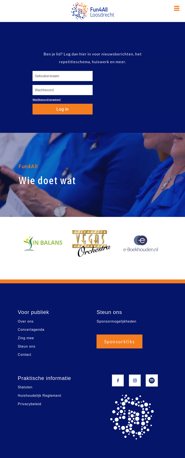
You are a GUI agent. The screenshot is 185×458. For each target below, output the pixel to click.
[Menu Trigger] (176, 7)
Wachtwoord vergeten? (47, 99)
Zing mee (26, 338)
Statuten (25, 387)
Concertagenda (31, 329)
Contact (24, 354)
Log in (62, 109)
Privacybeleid (29, 404)
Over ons (26, 321)
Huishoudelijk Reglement (39, 395)
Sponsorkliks (119, 341)
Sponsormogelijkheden (117, 321)
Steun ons (26, 346)
